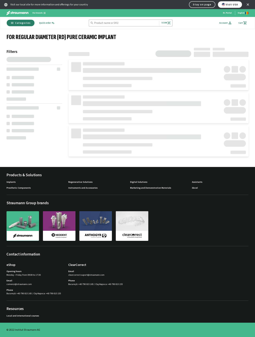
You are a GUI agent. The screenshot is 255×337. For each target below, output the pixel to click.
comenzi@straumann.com (19, 284)
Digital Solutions (138, 182)
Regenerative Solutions (80, 182)
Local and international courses (23, 315)
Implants (11, 182)
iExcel (195, 188)
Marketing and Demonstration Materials (150, 188)
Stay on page (202, 4)
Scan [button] (166, 23)
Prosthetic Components (19, 188)
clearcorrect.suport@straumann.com (86, 275)
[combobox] (126, 23)
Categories (21, 23)
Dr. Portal (227, 13)
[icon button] (248, 4)
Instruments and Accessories (83, 188)
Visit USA (230, 4)
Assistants (197, 182)
